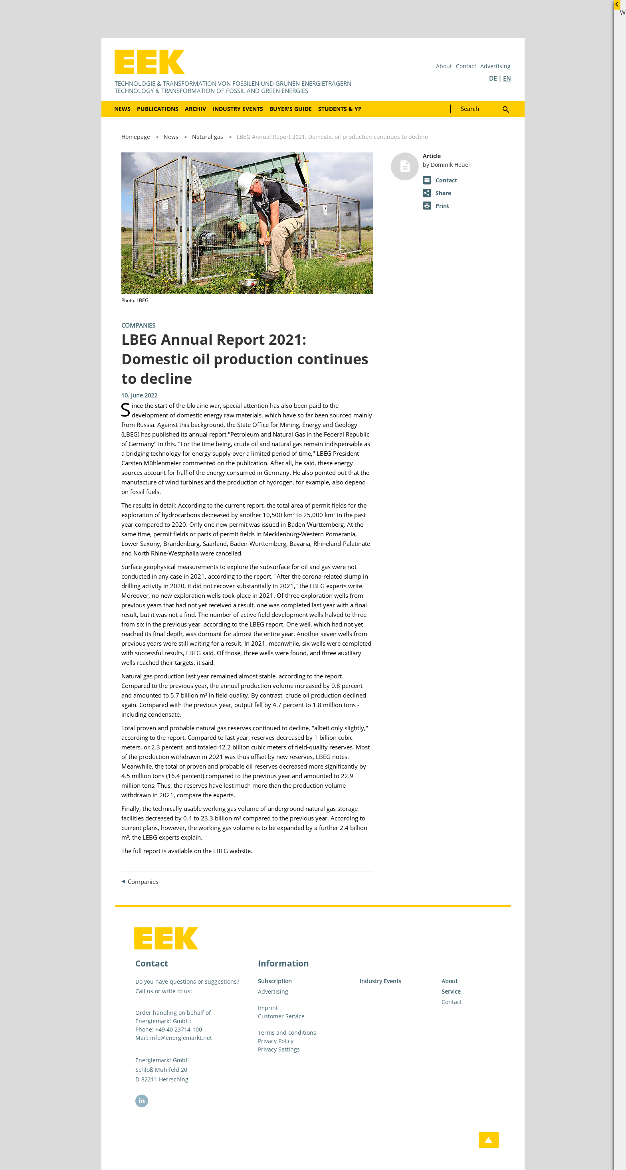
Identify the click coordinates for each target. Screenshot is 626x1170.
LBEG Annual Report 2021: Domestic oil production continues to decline (332, 136)
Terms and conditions (287, 1032)
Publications (157, 109)
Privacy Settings (279, 1049)
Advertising (495, 66)
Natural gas (207, 136)
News (122, 109)
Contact (466, 66)
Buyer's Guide (290, 109)
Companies (138, 325)
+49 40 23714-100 (178, 1029)
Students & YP (340, 109)
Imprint (268, 1008)
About (444, 66)
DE (493, 78)
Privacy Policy (275, 1041)
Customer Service (281, 1016)
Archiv (195, 109)
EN (507, 78)
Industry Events (237, 109)
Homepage (135, 136)
